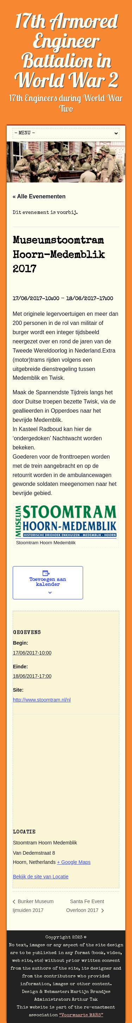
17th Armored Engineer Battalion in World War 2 (66, 50)
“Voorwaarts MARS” (81, 1015)
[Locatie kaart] (66, 765)
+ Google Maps (73, 862)
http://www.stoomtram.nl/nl (42, 700)
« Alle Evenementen (39, 196)
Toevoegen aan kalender (47, 582)
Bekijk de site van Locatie (41, 876)
